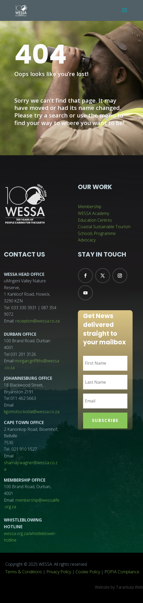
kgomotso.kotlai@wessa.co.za (31, 411)
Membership (89, 206)
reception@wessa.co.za (37, 321)
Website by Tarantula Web (119, 587)
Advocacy (87, 240)
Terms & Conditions (23, 572)
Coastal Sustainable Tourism (104, 226)
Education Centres (95, 220)
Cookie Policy (88, 572)
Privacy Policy (58, 572)
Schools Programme (97, 233)
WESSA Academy (93, 213)
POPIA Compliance (121, 572)
